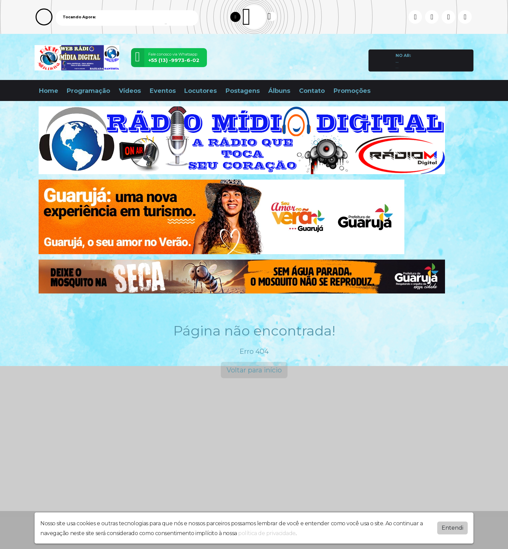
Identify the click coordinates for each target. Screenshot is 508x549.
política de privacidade (267, 533)
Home (48, 91)
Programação (88, 91)
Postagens (243, 91)
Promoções (352, 91)
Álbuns (279, 91)
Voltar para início (254, 370)
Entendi (452, 528)
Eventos (163, 91)
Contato (312, 91)
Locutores (200, 91)
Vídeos (130, 91)
